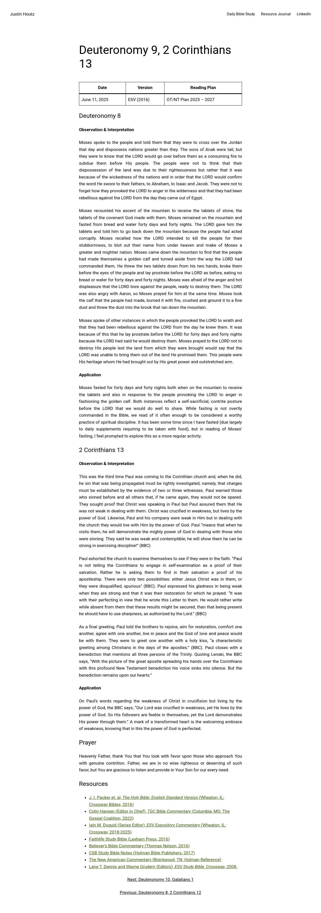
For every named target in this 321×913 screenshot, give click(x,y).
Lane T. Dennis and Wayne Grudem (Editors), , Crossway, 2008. (163, 866)
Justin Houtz (22, 14)
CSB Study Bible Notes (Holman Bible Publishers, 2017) (142, 852)
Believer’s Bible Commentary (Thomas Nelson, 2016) (139, 845)
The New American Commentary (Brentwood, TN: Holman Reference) (155, 859)
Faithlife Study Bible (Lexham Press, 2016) (129, 839)
